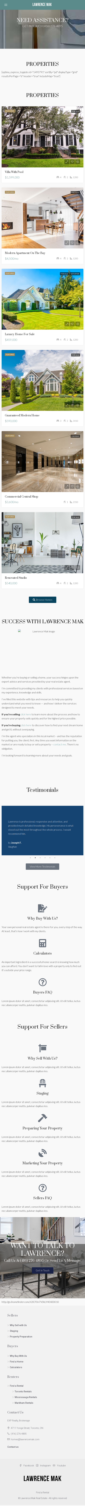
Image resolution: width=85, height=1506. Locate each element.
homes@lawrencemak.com (25, 1435)
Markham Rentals (24, 1399)
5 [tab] (50, 853)
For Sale (75, 111)
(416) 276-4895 (19, 1429)
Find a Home (16, 1357)
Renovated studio (16, 578)
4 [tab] (45, 853)
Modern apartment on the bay (25, 253)
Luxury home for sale (20, 334)
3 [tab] (40, 853)
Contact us (13, 1443)
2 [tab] (35, 853)
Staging (14, 1327)
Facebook (26, 1461)
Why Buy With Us (18, 1352)
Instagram (43, 1461)
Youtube (59, 1461)
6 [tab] (54, 853)
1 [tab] (30, 853)
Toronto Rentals (23, 1387)
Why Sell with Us (18, 1321)
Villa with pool (14, 172)
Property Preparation (21, 1332)
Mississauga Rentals (26, 1393)
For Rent (75, 193)
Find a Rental (16, 1381)
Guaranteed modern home (22, 415)
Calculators (16, 1363)
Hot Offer (74, 274)
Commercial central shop (21, 497)
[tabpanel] (42, 828)
